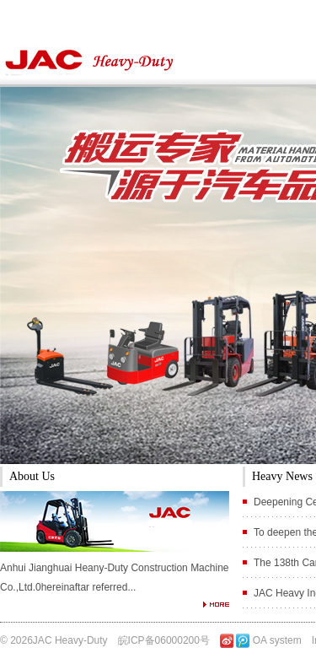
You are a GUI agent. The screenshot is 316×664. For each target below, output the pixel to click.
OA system (277, 640)
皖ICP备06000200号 (164, 640)
